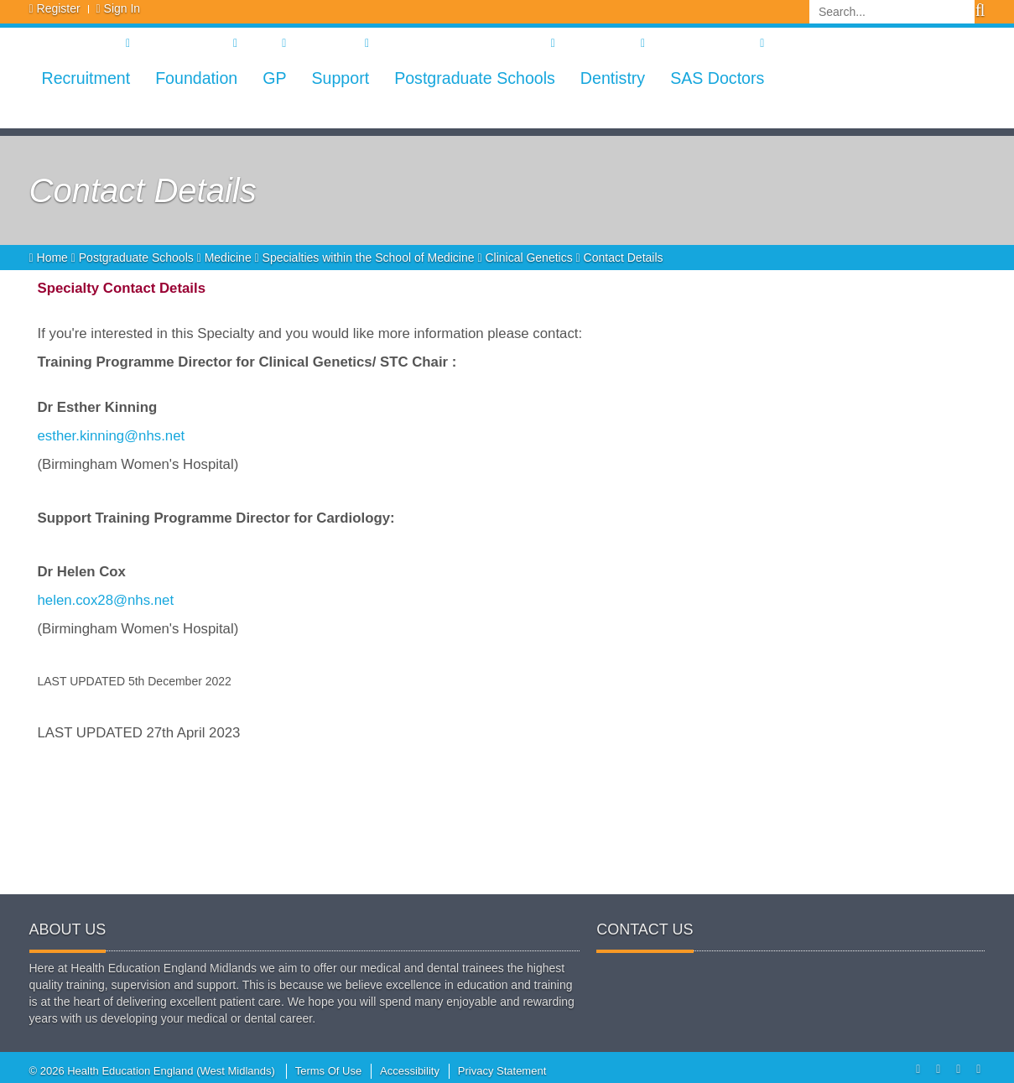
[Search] (892, 11)
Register (59, 8)
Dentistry (612, 78)
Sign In (122, 8)
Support (340, 78)
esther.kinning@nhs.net (111, 436)
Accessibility (409, 1071)
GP (274, 78)
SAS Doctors (717, 78)
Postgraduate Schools (474, 78)
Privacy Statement (502, 1071)
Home (50, 257)
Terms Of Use (328, 1071)
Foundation (196, 78)
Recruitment (86, 78)
